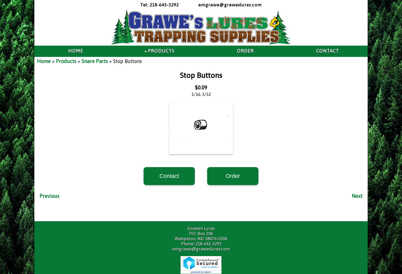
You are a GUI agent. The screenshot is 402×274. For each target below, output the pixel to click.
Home (44, 61)
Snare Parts (95, 61)
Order (233, 176)
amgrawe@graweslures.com (230, 4)
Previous (49, 196)
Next (357, 196)
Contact (169, 176)
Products (66, 61)
